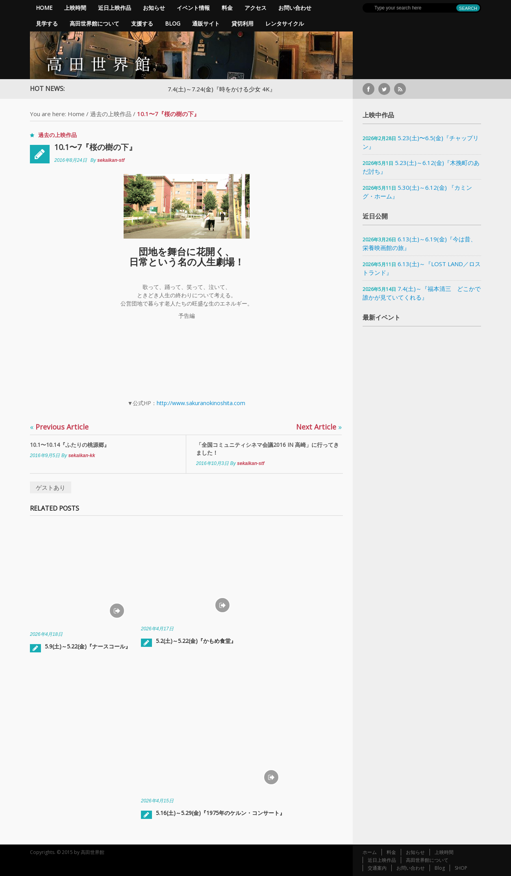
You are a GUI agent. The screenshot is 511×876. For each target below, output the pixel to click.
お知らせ (154, 7)
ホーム (370, 852)
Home (44, 7)
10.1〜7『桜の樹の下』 (95, 147)
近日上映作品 (114, 7)
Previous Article (59, 427)
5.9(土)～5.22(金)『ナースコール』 (88, 646)
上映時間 (75, 7)
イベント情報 (193, 7)
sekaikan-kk (81, 455)
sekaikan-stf (110, 160)
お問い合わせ (294, 7)
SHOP (461, 868)
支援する (142, 23)
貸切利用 (242, 23)
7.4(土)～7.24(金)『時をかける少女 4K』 (226, 89)
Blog (172, 23)
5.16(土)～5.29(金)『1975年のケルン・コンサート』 (220, 813)
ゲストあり (50, 487)
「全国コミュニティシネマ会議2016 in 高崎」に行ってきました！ (267, 448)
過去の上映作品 (110, 114)
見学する (47, 23)
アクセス (255, 7)
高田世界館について (94, 23)
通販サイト (206, 23)
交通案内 (377, 868)
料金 (227, 7)
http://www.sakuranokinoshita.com (201, 403)
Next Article (319, 427)
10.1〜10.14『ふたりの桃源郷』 (69, 444)
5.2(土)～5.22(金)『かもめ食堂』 (196, 640)
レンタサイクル (284, 23)
